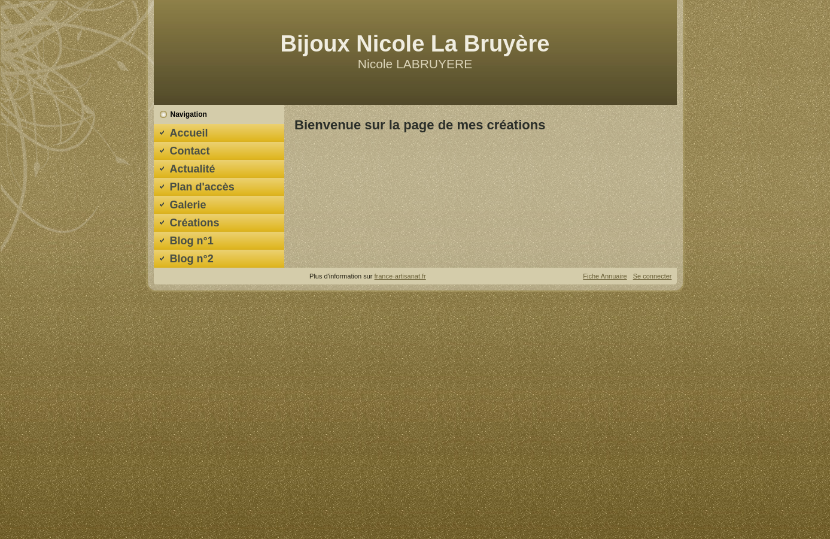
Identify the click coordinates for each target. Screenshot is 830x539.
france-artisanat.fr (400, 276)
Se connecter (652, 276)
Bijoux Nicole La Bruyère (415, 43)
